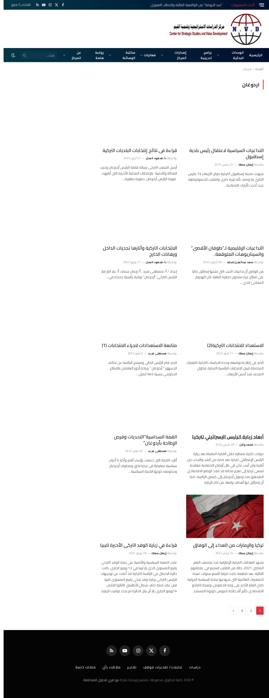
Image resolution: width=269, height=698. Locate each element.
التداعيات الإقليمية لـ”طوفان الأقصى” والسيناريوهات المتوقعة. (223, 251)
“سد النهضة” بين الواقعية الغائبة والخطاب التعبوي (183, 5)
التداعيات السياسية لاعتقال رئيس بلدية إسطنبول (223, 153)
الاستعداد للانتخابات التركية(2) (232, 345)
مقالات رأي (108, 667)
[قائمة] (258, 5)
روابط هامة (96, 55)
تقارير (128, 667)
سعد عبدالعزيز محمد (236, 262)
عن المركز (72, 55)
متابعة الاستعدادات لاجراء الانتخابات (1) (135, 345)
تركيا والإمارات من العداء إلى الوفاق (224, 545)
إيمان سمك (242, 164)
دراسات (191, 667)
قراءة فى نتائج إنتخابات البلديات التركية (136, 150)
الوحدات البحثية (234, 55)
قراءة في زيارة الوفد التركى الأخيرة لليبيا (134, 545)
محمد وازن (243, 444)
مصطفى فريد (153, 353)
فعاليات (146, 55)
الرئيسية (252, 55)
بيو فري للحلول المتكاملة (97, 680)
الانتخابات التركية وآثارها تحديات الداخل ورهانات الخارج (136, 251)
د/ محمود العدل (152, 158)
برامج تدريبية (202, 55)
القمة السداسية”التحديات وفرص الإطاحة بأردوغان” (141, 440)
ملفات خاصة (82, 667)
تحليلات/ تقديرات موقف (159, 667)
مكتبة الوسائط (125, 55)
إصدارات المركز (177, 55)
